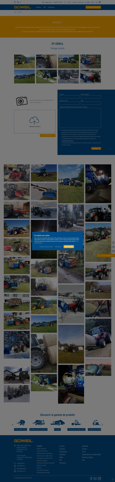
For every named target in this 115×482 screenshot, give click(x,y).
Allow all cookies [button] (69, 246)
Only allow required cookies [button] (46, 246)
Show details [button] (58, 246)
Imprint (40, 243)
